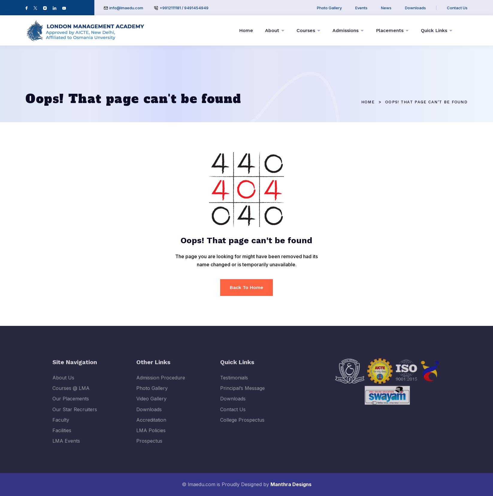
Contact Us (457, 7)
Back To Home (246, 287)
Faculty (60, 424)
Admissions (345, 30)
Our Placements (70, 403)
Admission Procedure (160, 382)
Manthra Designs (290, 484)
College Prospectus (242, 424)
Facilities (61, 435)
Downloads (415, 7)
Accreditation (151, 424)
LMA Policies (151, 435)
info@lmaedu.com (126, 7)
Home (246, 30)
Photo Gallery (329, 7)
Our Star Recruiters (74, 414)
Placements (389, 30)
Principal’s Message (242, 393)
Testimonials (234, 382)
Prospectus (149, 445)
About (272, 30)
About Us (63, 382)
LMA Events (66, 445)
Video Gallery (151, 403)
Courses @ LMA (71, 393)
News (386, 7)
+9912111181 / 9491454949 (184, 7)
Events (361, 7)
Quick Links (434, 30)
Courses (306, 30)
